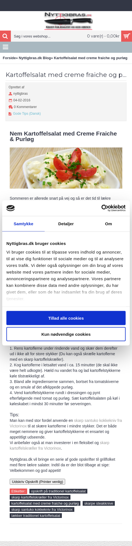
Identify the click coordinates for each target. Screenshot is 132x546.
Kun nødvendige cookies (66, 334)
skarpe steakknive (98, 503)
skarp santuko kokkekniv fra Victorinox (42, 509)
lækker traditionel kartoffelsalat (35, 516)
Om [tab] (108, 223)
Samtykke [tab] (23, 223)
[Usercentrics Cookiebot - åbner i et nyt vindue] (101, 208)
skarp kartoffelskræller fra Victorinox (40, 497)
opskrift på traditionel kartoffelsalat (58, 491)
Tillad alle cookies (66, 317)
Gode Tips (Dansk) (27, 114)
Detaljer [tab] (66, 223)
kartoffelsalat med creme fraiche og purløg (45, 503)
